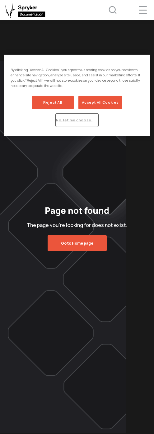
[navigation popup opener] (143, 10)
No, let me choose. (74, 120)
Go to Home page (77, 243)
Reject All (52, 102)
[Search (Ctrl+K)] (108, 10)
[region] (77, 95)
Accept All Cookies (100, 102)
